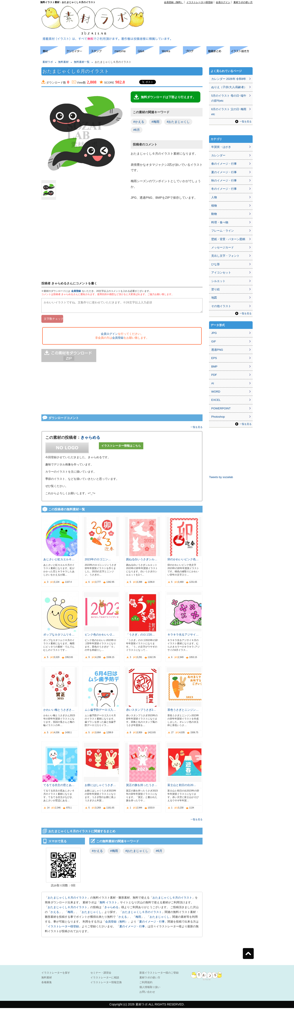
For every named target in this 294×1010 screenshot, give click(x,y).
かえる (55, 914)
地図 (214, 297)
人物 (214, 197)
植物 (214, 205)
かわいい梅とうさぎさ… (58, 711)
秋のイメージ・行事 (224, 180)
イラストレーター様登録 (199, 2)
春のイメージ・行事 (224, 163)
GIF (213, 341)
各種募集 (46, 984)
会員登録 (76, 291)
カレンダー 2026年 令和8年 (228, 78)
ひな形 (215, 264)
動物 (214, 213)
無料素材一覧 (82, 61)
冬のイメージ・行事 (224, 188)
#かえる (138, 121)
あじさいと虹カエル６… (58, 561)
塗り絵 (215, 289)
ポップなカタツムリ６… (58, 636)
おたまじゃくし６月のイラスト (67, 899)
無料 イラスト (108, 904)
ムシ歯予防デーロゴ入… (100, 711)
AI (212, 383)
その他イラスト (221, 306)
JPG (214, 333)
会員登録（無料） (173, 2)
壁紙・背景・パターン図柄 (228, 239)
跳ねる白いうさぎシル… (141, 561)
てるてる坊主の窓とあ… (58, 787)
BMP (214, 366)
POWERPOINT (221, 408)
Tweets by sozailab (221, 477)
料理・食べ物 (219, 222)
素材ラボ (47, 61)
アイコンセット (221, 272)
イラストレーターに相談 (104, 979)
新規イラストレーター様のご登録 (159, 974)
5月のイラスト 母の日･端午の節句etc (228, 98)
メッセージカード (222, 247)
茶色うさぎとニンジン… (183, 711)
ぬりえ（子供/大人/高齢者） (229, 87)
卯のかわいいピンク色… (183, 561)
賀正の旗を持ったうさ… (141, 787)
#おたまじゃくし (178, 121)
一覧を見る (197, 429)
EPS (214, 358)
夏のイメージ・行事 (152, 923)
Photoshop (218, 416)
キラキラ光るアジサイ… (183, 636)
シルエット (218, 281)
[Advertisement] (19, 111)
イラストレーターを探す (55, 974)
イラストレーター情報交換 (106, 984)
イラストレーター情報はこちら (121, 447)
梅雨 (70, 914)
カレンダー (218, 155)
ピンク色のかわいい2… (100, 636)
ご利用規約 (145, 984)
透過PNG (217, 349)
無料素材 (63, 61)
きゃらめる (90, 439)
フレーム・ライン (222, 230)
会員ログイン (223, 2)
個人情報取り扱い (149, 989)
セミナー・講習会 (100, 974)
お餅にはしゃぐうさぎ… (100, 787)
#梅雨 (155, 121)
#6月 (136, 130)
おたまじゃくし (91, 914)
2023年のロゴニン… (98, 561)
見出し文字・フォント (225, 255)
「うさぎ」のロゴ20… (140, 636)
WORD (215, 391)
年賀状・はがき (221, 147)
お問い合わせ (147, 993)
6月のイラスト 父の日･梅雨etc (228, 112)
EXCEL (216, 400)
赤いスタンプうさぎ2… (141, 711)
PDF (214, 374)
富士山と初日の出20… (181, 787)
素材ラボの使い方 (243, 2)
